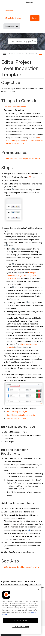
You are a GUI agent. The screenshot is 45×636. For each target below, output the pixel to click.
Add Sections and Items (16, 418)
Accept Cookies (20, 620)
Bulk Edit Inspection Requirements (20, 415)
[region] (20, 610)
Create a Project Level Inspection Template (22, 158)
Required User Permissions (15, 106)
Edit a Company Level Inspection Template (21, 567)
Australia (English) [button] (14, 18)
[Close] (38, 589)
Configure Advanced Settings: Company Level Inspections (21, 275)
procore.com (10, 10)
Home (11, 54)
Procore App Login (12, 26)
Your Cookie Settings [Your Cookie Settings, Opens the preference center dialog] (20, 627)
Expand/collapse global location (40, 53)
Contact (35, 18)
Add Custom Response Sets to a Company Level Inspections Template (24, 140)
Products (21, 54)
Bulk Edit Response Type (16, 412)
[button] (35, 41)
